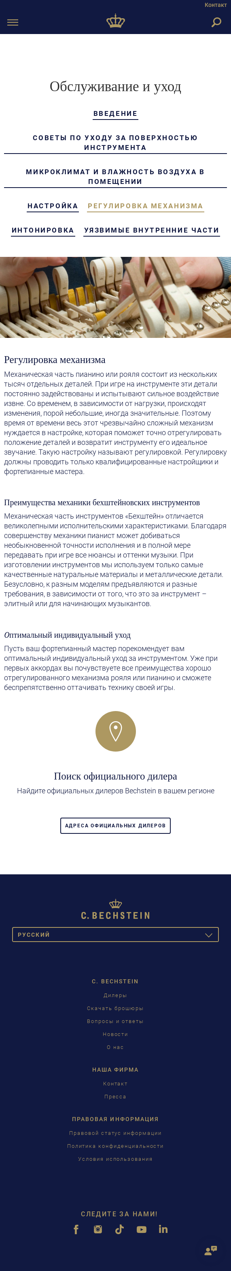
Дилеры (115, 995)
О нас (115, 1047)
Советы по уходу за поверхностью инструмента (115, 143)
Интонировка (43, 230)
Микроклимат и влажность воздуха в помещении (115, 177)
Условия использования (115, 1159)
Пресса (115, 1097)
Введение (115, 113)
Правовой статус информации (115, 1133)
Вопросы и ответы (115, 1021)
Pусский (118, 936)
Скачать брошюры (115, 1008)
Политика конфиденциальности (115, 1146)
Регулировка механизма (145, 206)
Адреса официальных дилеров (115, 826)
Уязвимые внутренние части (152, 230)
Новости (116, 1034)
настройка (53, 206)
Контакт (216, 5)
